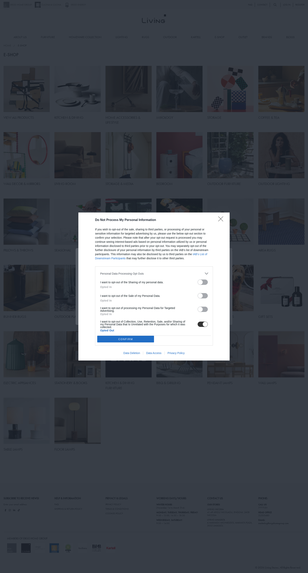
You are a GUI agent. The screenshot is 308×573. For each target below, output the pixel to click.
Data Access (153, 353)
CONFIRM (125, 339)
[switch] (203, 282)
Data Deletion (131, 353)
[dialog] (154, 286)
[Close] (222, 220)
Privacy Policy (176, 353)
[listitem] (154, 273)
